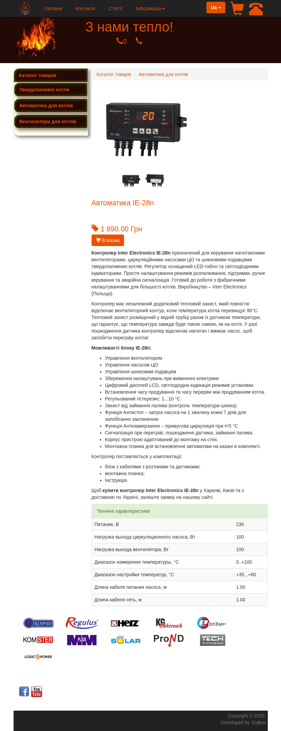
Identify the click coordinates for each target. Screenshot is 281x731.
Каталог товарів (38, 75)
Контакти (85, 8)
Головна (53, 8)
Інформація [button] (150, 8)
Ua (216, 7)
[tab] (50, 89)
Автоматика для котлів (46, 105)
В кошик (108, 240)
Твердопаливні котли (44, 89)
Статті (115, 8)
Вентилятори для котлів (47, 121)
